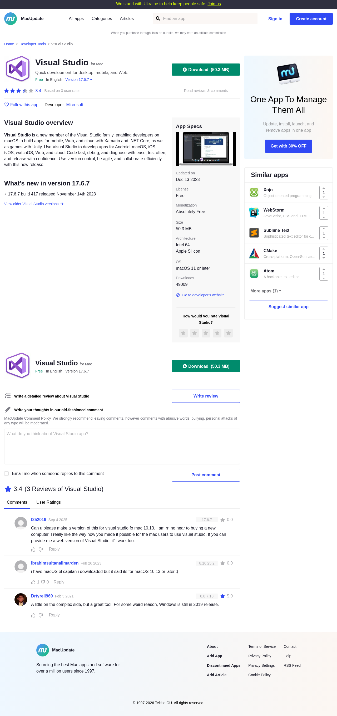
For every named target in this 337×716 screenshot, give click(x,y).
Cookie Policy (259, 675)
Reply (54, 549)
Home (9, 44)
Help (287, 656)
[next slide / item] (232, 149)
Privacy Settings (261, 665)
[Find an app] (157, 18)
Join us (214, 4)
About (212, 646)
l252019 (38, 519)
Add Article (216, 675)
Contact (290, 646)
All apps (76, 18)
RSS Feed (292, 665)
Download (205, 69)
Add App (214, 656)
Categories (102, 18)
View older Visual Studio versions (34, 204)
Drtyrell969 (42, 596)
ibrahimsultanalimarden (55, 563)
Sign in (275, 19)
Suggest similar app (289, 307)
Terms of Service (262, 646)
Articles (126, 18)
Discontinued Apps (223, 665)
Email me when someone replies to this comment (58, 473)
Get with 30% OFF (288, 146)
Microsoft (74, 104)
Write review (206, 396)
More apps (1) (264, 291)
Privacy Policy (259, 656)
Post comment (205, 475)
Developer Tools (32, 44)
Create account (311, 19)
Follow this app (21, 105)
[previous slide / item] (179, 149)
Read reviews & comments (206, 91)
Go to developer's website (200, 295)
